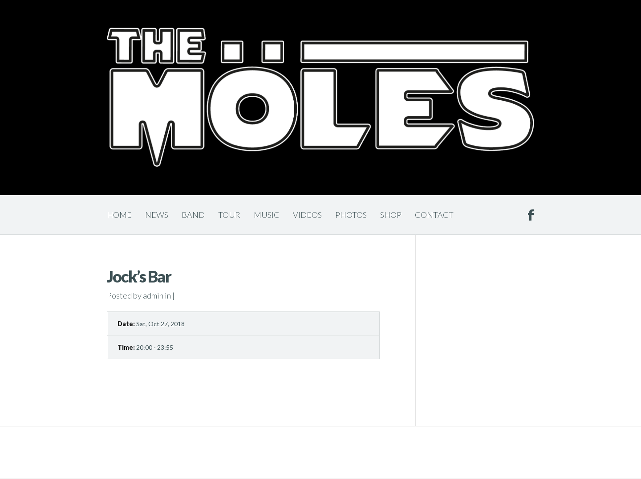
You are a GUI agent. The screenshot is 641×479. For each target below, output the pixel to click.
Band (193, 215)
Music (267, 215)
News (156, 215)
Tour (229, 215)
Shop (391, 215)
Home (119, 215)
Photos (351, 215)
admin (153, 295)
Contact (434, 215)
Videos (307, 215)
